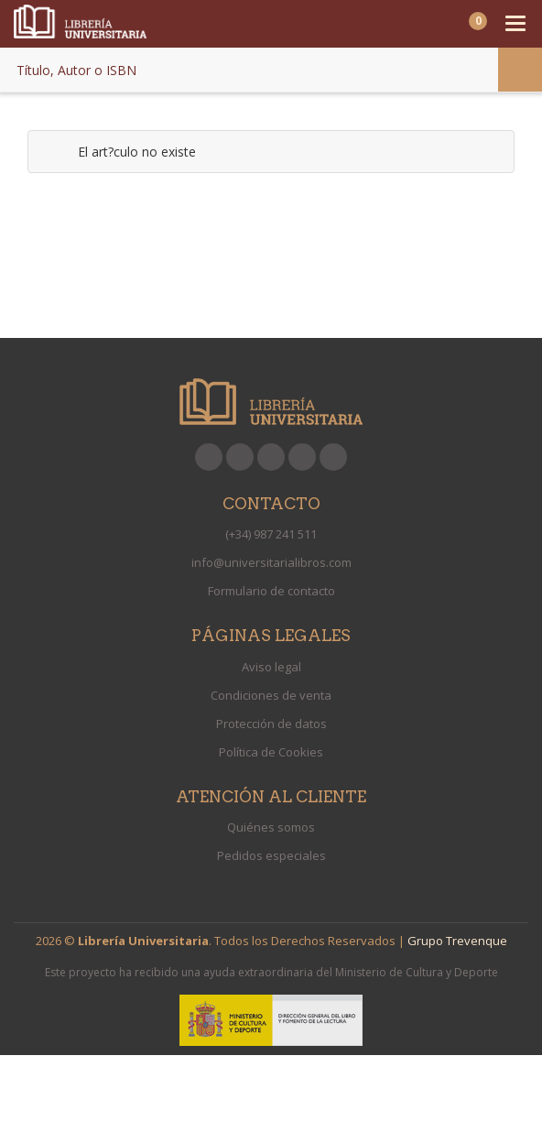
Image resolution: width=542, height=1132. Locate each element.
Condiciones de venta (271, 695)
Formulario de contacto (271, 590)
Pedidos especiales (271, 855)
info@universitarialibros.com (271, 562)
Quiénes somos (271, 827)
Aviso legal (271, 667)
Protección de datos (271, 723)
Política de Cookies (271, 752)
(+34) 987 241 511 (271, 534)
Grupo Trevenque (457, 940)
